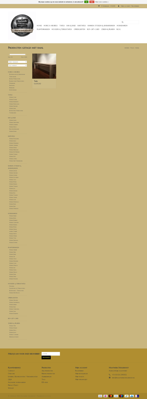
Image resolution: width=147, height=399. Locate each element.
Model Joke (12, 108)
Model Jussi (12, 332)
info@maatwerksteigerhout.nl (123, 378)
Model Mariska (13, 208)
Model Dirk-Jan (13, 150)
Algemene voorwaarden (16, 382)
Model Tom (12, 238)
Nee (92, 2)
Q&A (10, 379)
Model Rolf (12, 204)
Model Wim (12, 276)
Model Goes (12, 263)
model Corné (13, 231)
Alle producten (47, 371)
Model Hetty (13, 233)
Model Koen (12, 131)
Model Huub (13, 147)
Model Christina (14, 309)
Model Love (12, 199)
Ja (86, 2)
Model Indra (13, 304)
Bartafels (82, 26)
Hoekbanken (122, 26)
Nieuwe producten (48, 374)
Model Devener (13, 261)
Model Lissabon (13, 177)
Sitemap (11, 388)
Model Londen (13, 124)
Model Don (12, 274)
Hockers (11, 286)
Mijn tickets (79, 377)
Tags (132, 48)
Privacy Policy (13, 385)
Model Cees (12, 179)
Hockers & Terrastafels (62, 29)
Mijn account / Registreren (128, 6)
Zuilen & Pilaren (108, 29)
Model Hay (12, 156)
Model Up (12, 256)
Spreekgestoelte (13, 337)
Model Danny (13, 328)
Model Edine (12, 216)
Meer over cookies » (102, 2)
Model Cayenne (13, 334)
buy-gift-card (93, 29)
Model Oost (12, 259)
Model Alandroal (14, 302)
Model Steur (13, 229)
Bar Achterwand (14, 129)
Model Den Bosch (14, 293)
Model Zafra (13, 158)
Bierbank (11, 88)
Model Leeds (12, 120)
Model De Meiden (14, 152)
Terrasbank (12, 76)
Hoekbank (12, 83)
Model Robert (13, 220)
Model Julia (12, 141)
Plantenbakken (43, 29)
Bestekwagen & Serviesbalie (17, 74)
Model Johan (13, 171)
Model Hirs (12, 252)
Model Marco (13, 265)
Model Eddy (12, 254)
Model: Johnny (13, 145)
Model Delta (13, 127)
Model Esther (13, 242)
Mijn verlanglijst (81, 379)
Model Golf (12, 97)
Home (39, 26)
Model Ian (12, 267)
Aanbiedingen (46, 377)
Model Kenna (13, 184)
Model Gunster (13, 222)
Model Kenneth (13, 101)
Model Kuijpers (13, 313)
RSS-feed (45, 382)
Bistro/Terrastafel (14, 79)
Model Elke (12, 307)
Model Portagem (14, 104)
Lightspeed (47, 396)
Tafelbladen (12, 113)
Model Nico (12, 330)
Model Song (12, 270)
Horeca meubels (51, 26)
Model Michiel (13, 300)
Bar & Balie (71, 26)
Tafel (36, 81)
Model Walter (13, 279)
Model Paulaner (14, 138)
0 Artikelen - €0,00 (107, 6)
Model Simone (13, 106)
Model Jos (12, 188)
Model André (13, 250)
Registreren (79, 371)
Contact (11, 371)
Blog (119, 29)
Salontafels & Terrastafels (17, 288)
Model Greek (13, 197)
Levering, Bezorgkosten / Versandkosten (22, 377)
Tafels (62, 26)
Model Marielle (13, 143)
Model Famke (13, 99)
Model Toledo (13, 186)
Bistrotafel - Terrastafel (16, 290)
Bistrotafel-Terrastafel (16, 110)
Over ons (11, 374)
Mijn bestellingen (81, 374)
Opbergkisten (79, 29)
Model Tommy (13, 195)
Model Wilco (13, 272)
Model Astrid (13, 175)
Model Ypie (12, 326)
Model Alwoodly (14, 122)
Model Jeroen (13, 191)
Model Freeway (13, 240)
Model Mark (13, 236)
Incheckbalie (13, 90)
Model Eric (12, 206)
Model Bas (12, 193)
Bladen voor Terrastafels (16, 81)
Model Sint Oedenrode (16, 161)
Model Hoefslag (14, 202)
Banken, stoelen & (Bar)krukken (101, 26)
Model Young (13, 154)
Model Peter (12, 182)
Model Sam (12, 311)
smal (137, 48)
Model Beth (12, 218)
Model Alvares (13, 173)
